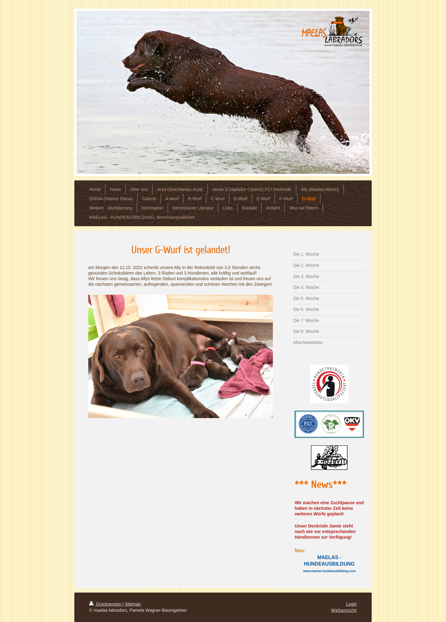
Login (351, 604)
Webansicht (344, 610)
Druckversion (105, 604)
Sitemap (133, 604)
